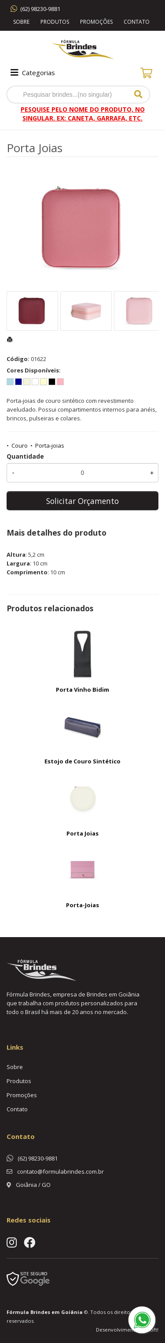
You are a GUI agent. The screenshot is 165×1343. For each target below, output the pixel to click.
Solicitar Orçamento (82, 501)
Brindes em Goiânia (56, 1312)
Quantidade (25, 456)
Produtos (54, 22)
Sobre (21, 22)
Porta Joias (82, 833)
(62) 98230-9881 (40, 9)
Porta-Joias (82, 905)
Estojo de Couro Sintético (82, 761)
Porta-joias (49, 445)
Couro (19, 445)
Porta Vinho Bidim (82, 689)
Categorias (32, 72)
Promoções (96, 22)
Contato (137, 22)
